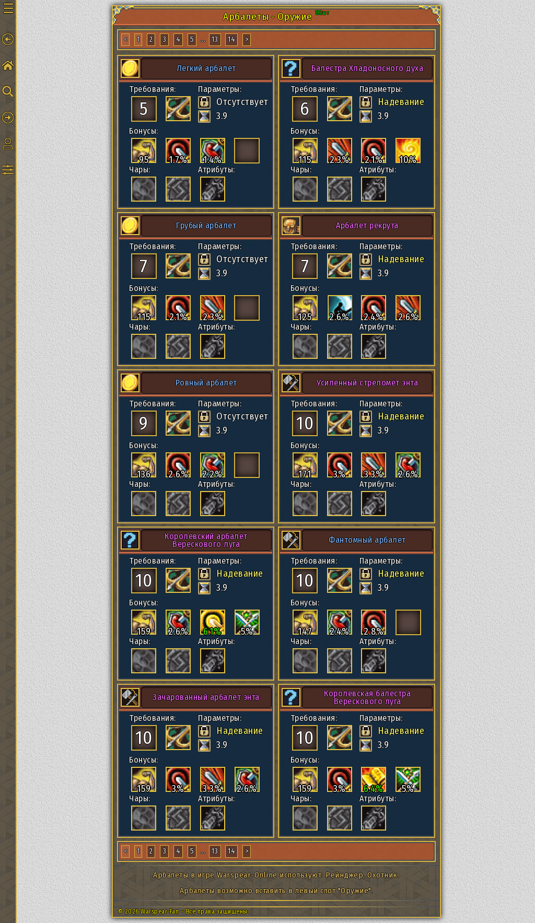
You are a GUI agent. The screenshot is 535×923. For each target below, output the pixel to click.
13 (215, 39)
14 (231, 39)
